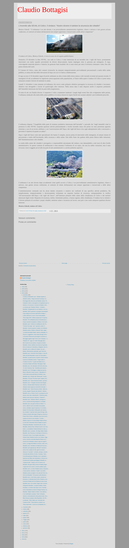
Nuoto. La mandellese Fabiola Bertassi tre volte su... (35, 429)
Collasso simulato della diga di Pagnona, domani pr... (35, 414)
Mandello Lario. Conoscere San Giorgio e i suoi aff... (35, 353)
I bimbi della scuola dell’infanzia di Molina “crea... (34, 374)
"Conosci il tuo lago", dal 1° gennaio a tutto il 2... (34, 326)
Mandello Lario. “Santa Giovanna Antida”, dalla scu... (35, 389)
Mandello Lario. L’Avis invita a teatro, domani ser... (35, 477)
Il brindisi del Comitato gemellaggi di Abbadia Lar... (35, 460)
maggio (25, 519)
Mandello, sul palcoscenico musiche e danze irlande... (36, 357)
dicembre (25, 295)
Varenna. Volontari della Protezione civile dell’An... (35, 384)
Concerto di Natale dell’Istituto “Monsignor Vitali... (34, 363)
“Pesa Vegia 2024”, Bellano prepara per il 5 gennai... (35, 317)
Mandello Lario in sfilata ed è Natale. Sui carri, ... (34, 349)
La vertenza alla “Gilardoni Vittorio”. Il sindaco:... (34, 307)
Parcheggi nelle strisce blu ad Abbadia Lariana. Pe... (35, 301)
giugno (25, 517)
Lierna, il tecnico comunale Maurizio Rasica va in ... (35, 439)
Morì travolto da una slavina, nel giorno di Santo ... (35, 343)
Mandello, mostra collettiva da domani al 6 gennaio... (35, 345)
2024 (23, 291)
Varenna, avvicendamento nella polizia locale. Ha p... (35, 496)
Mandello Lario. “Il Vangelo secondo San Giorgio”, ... (35, 382)
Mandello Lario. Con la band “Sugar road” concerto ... (35, 483)
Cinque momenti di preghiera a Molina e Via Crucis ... (35, 322)
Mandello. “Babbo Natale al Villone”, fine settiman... (35, 491)
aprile (24, 521)
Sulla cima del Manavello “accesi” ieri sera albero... (35, 355)
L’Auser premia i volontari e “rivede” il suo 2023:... (34, 470)
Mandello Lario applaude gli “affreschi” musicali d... (35, 447)
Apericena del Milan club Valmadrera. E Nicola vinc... (35, 458)
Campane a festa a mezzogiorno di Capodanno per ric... (36, 303)
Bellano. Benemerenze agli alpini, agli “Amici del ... (35, 351)
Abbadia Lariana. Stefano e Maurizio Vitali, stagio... (35, 330)
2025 (23, 288)
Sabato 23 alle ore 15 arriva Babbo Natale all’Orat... (35, 420)
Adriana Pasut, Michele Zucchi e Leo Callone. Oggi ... (35, 437)
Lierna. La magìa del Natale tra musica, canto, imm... (35, 443)
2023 (23, 293)
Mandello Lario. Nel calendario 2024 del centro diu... (35, 366)
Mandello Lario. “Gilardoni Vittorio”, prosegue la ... (35, 399)
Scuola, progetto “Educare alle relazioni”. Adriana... (35, 391)
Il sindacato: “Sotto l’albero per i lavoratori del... (34, 500)
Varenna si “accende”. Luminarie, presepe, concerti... (35, 452)
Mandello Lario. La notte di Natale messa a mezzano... (36, 468)
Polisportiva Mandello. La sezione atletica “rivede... (35, 485)
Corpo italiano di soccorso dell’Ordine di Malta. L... (35, 313)
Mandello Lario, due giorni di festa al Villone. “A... (34, 403)
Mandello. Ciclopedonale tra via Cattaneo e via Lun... (35, 309)
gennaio (25, 528)
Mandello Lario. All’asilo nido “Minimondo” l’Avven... (35, 376)
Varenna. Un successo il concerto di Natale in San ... (35, 305)
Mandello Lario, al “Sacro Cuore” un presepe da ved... (35, 393)
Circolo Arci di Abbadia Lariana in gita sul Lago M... (35, 441)
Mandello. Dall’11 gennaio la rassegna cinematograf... (35, 311)
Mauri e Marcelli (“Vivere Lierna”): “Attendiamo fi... (35, 372)
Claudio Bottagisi (42, 10)
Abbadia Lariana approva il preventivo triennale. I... (35, 387)
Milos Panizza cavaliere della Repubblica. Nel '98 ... (35, 498)
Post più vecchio (106, 263)
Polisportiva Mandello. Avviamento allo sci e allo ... (35, 424)
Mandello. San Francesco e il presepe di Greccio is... (35, 433)
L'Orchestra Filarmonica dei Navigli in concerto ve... (35, 336)
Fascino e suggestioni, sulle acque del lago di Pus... (35, 334)
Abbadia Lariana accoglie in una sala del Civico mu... (35, 473)
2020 (23, 535)
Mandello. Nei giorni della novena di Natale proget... (35, 464)
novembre (25, 507)
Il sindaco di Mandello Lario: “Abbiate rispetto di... (34, 296)
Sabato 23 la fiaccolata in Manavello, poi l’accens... (35, 410)
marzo (24, 523)
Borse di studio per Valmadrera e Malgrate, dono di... (35, 347)
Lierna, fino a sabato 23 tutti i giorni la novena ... (34, 449)
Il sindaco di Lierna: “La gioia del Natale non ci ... (34, 361)
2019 (23, 537)
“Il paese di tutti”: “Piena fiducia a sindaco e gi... (34, 502)
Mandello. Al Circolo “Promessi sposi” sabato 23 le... (35, 378)
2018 (23, 539)
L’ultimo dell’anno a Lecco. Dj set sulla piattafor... (34, 315)
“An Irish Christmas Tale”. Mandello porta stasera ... (35, 368)
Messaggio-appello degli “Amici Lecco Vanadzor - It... (35, 338)
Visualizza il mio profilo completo (28, 280)
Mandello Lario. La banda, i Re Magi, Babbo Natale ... (35, 431)
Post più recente (23, 263)
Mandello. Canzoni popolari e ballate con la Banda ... (35, 328)
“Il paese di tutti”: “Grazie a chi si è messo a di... (34, 462)
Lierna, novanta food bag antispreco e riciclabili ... (34, 401)
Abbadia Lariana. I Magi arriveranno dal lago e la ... (35, 298)
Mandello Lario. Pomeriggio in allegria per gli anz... (35, 370)
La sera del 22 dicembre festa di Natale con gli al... (35, 422)
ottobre (25, 509)
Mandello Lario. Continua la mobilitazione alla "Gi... (35, 324)
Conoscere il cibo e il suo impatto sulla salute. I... (34, 435)
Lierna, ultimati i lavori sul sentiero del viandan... (34, 405)
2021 (23, 532)
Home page (64, 263)
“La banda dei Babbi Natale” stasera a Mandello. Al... (35, 332)
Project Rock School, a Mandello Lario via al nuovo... (35, 416)
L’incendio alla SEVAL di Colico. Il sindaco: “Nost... (35, 454)
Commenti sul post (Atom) (29, 265)
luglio (24, 515)
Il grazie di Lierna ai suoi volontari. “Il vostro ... (34, 418)
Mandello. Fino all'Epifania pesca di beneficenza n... (35, 319)
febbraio (25, 526)
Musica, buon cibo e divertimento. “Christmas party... (35, 395)
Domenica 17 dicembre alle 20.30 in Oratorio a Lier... (35, 479)
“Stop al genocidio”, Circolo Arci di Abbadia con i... (35, 504)
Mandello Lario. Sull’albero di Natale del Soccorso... (35, 445)
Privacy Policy (70, 284)
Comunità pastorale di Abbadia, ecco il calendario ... (35, 456)
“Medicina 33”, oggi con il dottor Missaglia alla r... (34, 340)
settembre (25, 511)
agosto (25, 513)
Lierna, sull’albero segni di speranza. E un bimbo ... (35, 408)
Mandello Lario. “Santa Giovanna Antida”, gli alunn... (35, 380)
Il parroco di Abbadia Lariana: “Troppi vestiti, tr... (34, 359)
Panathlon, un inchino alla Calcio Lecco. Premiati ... (35, 487)
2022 (23, 530)
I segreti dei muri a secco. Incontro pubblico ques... (35, 466)
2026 (23, 286)
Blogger (71, 543)
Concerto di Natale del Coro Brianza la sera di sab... (35, 481)
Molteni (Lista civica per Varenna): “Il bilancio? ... (34, 397)
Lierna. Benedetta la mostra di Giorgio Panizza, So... (35, 489)
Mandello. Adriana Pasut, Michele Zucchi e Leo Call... (35, 426)
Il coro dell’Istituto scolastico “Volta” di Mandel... (34, 494)
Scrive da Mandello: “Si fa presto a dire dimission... (35, 475)
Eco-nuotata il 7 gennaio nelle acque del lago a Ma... (35, 412)
